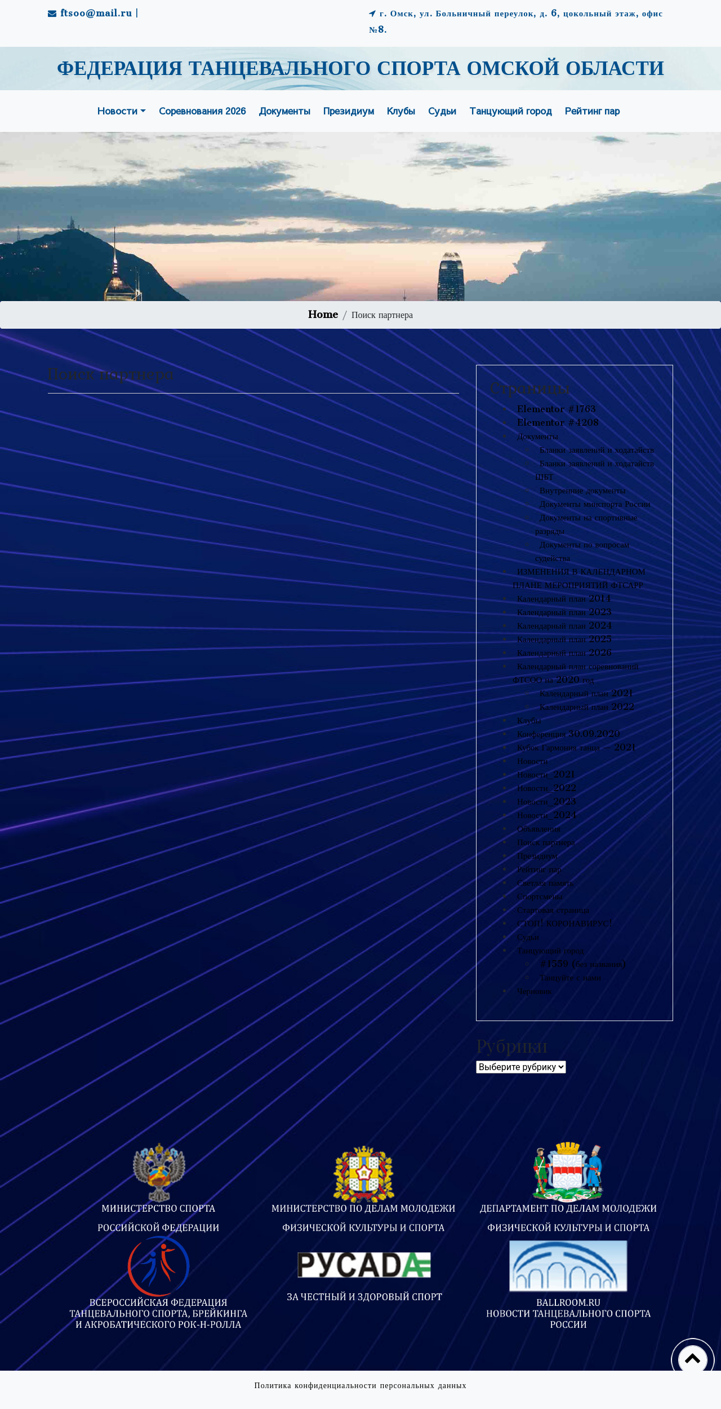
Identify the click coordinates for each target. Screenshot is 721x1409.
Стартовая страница (553, 909)
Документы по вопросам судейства (582, 551)
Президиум (348, 110)
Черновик (534, 991)
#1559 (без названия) (583, 964)
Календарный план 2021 (586, 693)
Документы (284, 110)
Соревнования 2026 (202, 110)
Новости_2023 (546, 801)
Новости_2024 (547, 815)
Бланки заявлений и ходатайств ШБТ (594, 470)
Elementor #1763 (556, 409)
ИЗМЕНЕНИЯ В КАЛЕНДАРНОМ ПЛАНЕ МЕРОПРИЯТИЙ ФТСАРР (579, 578)
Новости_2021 (546, 774)
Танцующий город (510, 110)
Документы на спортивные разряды (586, 524)
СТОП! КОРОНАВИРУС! (564, 923)
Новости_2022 (546, 788)
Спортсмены (540, 896)
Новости (117, 110)
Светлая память (545, 882)
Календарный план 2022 (587, 706)
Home (323, 314)
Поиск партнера (546, 842)
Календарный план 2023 (564, 612)
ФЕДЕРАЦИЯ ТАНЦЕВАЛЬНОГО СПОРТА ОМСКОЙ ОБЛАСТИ (360, 69)
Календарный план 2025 (564, 639)
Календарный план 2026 (564, 652)
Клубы (401, 110)
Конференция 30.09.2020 (568, 733)
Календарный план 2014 (564, 598)
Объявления (538, 828)
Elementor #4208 (558, 422)
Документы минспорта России (595, 503)
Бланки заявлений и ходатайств (597, 449)
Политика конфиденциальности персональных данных (361, 1385)
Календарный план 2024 (564, 625)
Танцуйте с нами (570, 977)
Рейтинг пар (592, 110)
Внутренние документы (583, 490)
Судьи (442, 110)
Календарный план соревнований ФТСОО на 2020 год (575, 673)
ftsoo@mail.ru (96, 13)
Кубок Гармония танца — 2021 (576, 747)
